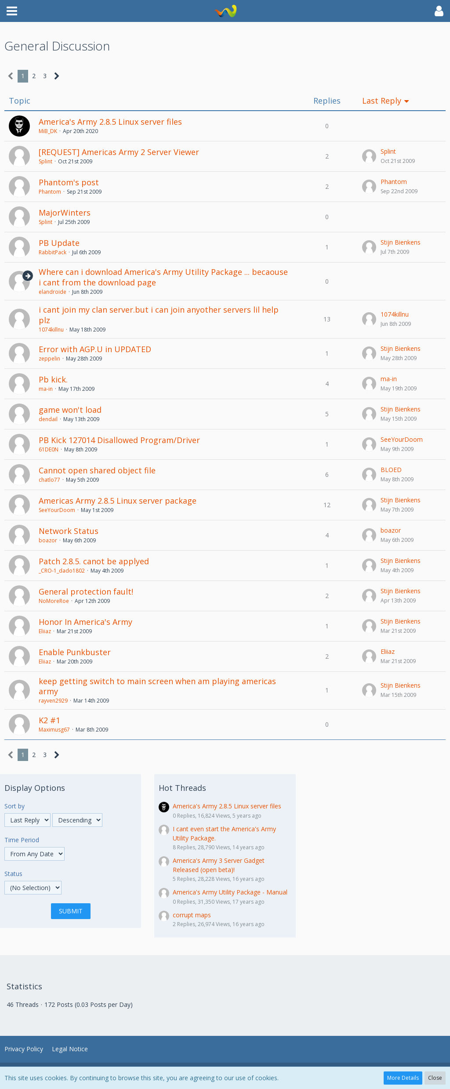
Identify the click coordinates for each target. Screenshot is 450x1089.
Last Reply (381, 101)
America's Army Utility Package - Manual (230, 892)
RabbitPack (52, 252)
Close (435, 1078)
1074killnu (51, 329)
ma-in (46, 389)
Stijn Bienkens (401, 242)
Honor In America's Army (85, 622)
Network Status (68, 531)
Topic (19, 101)
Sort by (14, 806)
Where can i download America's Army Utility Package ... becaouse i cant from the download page (163, 277)
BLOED (391, 469)
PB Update (59, 243)
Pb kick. (53, 379)
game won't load (70, 409)
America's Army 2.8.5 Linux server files (110, 121)
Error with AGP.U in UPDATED (95, 349)
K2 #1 (49, 720)
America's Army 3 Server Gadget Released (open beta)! (219, 865)
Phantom (50, 191)
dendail (48, 419)
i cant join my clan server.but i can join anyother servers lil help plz (159, 314)
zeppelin (49, 358)
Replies (327, 101)
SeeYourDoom (402, 439)
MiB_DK (48, 131)
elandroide (52, 292)
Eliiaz (45, 631)
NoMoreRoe (54, 601)
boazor (48, 540)
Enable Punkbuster (75, 652)
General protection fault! (86, 591)
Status (13, 873)
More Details (403, 1078)
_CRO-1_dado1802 (62, 570)
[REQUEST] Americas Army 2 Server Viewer (119, 152)
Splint (45, 161)
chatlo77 (49, 479)
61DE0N (48, 449)
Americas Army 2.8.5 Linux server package (117, 500)
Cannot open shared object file (97, 470)
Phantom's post (69, 182)
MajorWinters (65, 212)
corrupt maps (192, 915)
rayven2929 (53, 700)
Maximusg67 (54, 729)
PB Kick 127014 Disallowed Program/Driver (119, 440)
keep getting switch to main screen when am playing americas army (157, 686)
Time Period (21, 840)
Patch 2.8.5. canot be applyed (94, 561)
